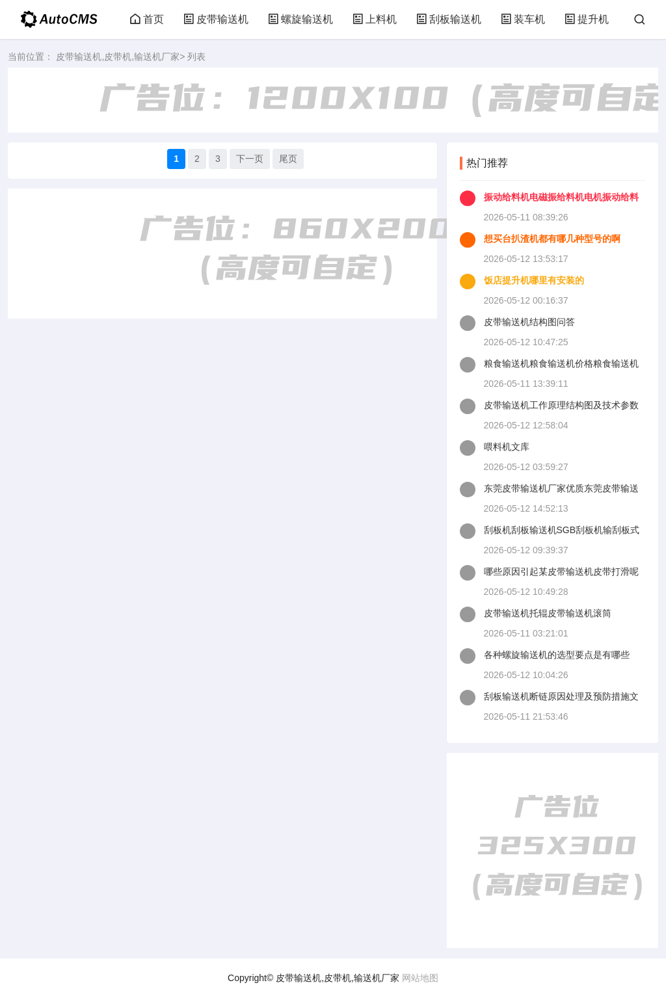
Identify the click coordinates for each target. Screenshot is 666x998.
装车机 (523, 19)
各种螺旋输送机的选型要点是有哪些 (557, 655)
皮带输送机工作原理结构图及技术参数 (561, 405)
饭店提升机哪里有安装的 (534, 280)
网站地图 (420, 978)
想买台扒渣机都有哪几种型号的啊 (552, 238)
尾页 (288, 158)
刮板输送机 (448, 19)
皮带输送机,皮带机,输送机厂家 (118, 56)
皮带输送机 (215, 19)
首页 (147, 19)
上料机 (375, 19)
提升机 (587, 19)
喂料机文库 (506, 446)
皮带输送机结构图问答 (529, 322)
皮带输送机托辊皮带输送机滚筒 (547, 613)
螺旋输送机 (300, 19)
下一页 (249, 158)
